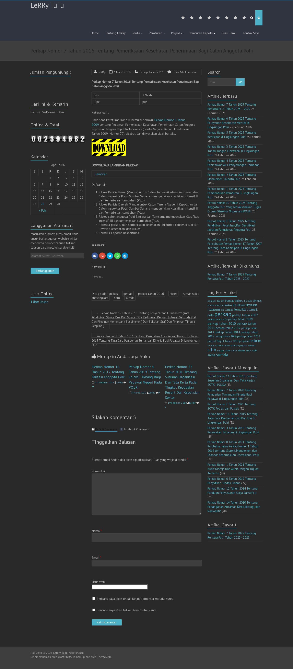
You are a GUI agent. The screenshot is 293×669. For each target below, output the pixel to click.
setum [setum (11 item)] (220, 350)
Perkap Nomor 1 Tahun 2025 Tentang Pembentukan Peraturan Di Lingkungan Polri (233, 193)
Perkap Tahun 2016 (151, 72)
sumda (130, 298)
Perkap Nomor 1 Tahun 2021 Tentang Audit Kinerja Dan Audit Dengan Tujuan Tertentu (233, 469)
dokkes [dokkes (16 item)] (228, 305)
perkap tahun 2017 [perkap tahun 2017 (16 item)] (248, 336)
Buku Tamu (228, 33)
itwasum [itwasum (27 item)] (214, 309)
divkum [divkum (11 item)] (219, 305)
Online (39, 302)
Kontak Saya (251, 33)
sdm (117, 298)
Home (95, 33)
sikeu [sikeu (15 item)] (228, 350)
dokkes (113, 294)
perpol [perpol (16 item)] (212, 341)
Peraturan (155, 33)
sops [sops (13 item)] (248, 350)
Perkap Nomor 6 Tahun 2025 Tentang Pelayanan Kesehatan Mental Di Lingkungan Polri (232, 123)
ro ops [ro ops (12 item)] (211, 345)
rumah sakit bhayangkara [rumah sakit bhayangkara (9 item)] (235, 345)
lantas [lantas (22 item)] (229, 309)
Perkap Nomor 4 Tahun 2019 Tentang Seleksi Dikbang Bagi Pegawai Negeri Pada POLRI (145, 377)
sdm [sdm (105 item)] (212, 349)
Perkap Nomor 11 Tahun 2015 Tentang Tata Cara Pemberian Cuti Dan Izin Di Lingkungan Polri (233, 418)
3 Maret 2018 (122, 72)
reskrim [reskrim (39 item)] (255, 340)
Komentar (98, 471)
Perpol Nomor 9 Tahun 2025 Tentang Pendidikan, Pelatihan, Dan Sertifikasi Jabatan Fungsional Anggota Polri (232, 225)
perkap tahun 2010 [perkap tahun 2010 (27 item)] (222, 323)
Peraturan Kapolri (201, 33)
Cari (240, 82)
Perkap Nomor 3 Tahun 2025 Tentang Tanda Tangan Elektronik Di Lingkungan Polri (233, 151)
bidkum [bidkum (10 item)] (248, 301)
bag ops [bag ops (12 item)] (212, 300)
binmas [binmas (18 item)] (257, 301)
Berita (136, 33)
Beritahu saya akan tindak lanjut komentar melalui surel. (134, 599)
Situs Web (98, 582)
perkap (128, 294)
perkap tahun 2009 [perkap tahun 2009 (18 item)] (240, 319)
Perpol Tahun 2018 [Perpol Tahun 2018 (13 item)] (227, 341)
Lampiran (102, 174)
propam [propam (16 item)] (244, 341)
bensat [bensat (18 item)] (229, 301)
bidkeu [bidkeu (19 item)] (239, 301)
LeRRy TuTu (47, 5)
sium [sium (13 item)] (234, 350)
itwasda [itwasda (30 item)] (251, 305)
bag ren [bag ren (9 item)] (220, 301)
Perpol (175, 33)
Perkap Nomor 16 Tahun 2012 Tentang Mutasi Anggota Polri (108, 371)
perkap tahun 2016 (151, 294)
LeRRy (101, 72)
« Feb (42, 210)
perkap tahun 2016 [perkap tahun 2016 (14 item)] (225, 336)
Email (96, 557)
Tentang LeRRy (115, 33)
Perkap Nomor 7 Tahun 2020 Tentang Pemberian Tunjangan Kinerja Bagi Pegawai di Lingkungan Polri (232, 394)
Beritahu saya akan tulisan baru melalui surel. (127, 610)
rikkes (173, 294)
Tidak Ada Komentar (184, 72)
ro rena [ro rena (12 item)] (219, 345)
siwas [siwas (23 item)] (241, 350)
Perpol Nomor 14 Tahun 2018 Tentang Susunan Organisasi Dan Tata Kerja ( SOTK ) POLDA (232, 380)
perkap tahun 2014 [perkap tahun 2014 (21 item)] (227, 332)
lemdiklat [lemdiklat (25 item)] (241, 309)
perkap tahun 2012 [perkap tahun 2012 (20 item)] (228, 328)
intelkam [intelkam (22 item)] (239, 305)
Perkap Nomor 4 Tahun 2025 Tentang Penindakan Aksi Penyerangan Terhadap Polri (233, 165)
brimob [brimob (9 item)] (211, 305)
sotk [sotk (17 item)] (254, 350)
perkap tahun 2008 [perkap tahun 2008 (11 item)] (217, 319)
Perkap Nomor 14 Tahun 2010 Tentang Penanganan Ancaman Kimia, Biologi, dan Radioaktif (234, 507)
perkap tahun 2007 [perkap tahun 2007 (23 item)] (245, 315)
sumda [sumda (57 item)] (222, 354)
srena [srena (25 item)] (211, 355)
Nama (97, 531)
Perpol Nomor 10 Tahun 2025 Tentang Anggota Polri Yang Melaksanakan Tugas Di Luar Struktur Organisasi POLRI (234, 207)
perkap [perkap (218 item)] (222, 314)
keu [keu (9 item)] (222, 309)
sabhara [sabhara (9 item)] (252, 345)
